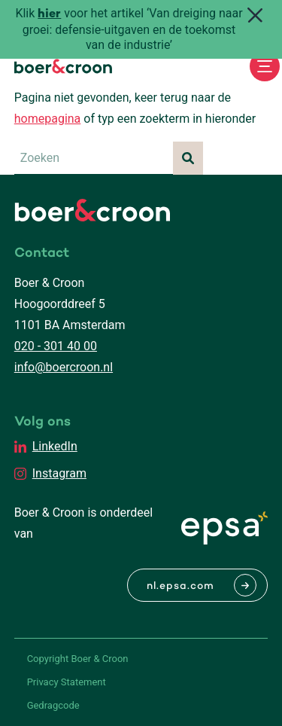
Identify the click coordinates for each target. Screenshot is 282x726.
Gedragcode (53, 705)
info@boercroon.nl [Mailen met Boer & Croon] (63, 367)
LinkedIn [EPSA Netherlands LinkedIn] (54, 446)
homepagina (47, 118)
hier (49, 14)
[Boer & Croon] (63, 66)
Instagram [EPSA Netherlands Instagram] (59, 473)
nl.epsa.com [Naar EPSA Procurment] (180, 586)
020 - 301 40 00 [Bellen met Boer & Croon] (55, 346)
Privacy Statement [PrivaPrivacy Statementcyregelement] (66, 682)
